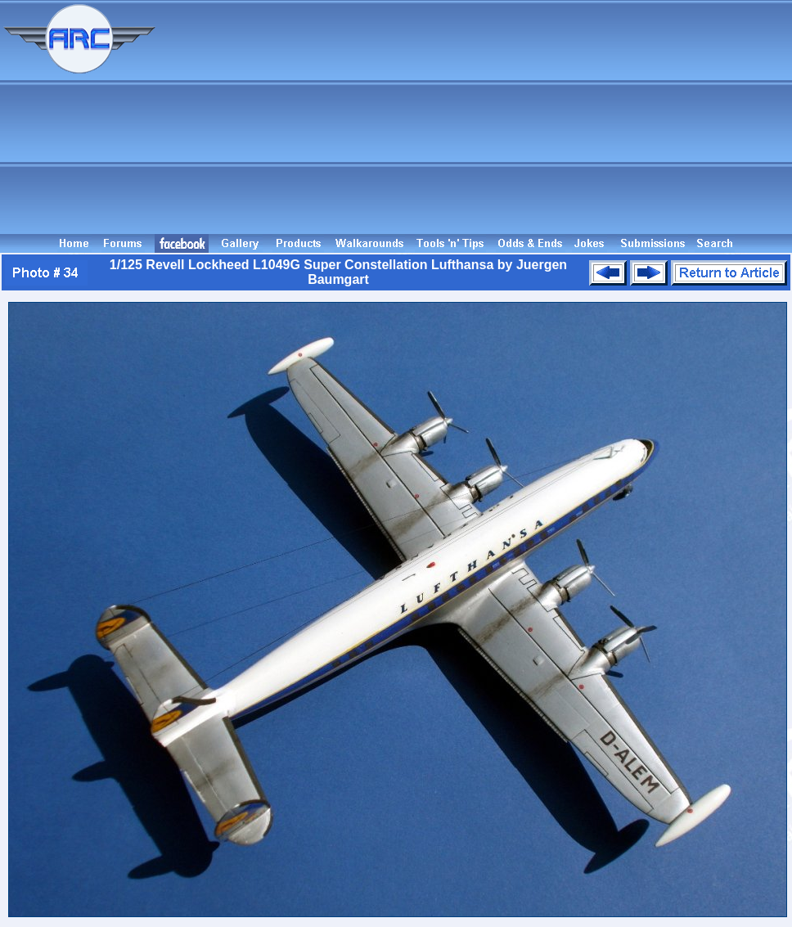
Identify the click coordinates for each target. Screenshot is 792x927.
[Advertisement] (476, 117)
